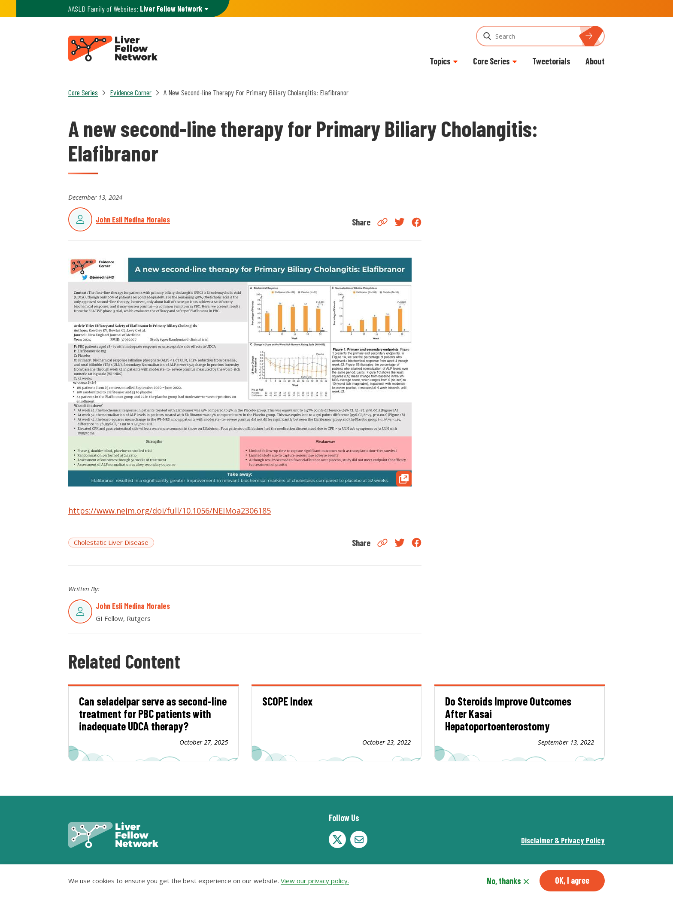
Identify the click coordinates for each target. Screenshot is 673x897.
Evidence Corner (131, 92)
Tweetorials (551, 61)
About (595, 61)
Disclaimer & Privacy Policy (563, 840)
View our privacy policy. (315, 880)
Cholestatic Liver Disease (111, 542)
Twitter (399, 222)
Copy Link (382, 222)
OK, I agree (572, 880)
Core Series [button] (491, 61)
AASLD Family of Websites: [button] (135, 9)
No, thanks (504, 880)
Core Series (83, 92)
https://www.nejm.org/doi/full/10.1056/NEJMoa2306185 (169, 510)
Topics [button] (440, 61)
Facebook (416, 222)
